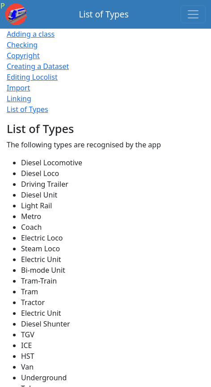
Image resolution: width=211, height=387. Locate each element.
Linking (19, 98)
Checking (22, 45)
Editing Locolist (32, 77)
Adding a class (31, 34)
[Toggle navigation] (193, 14)
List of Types (27, 109)
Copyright (23, 55)
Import (18, 88)
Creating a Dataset (38, 66)
